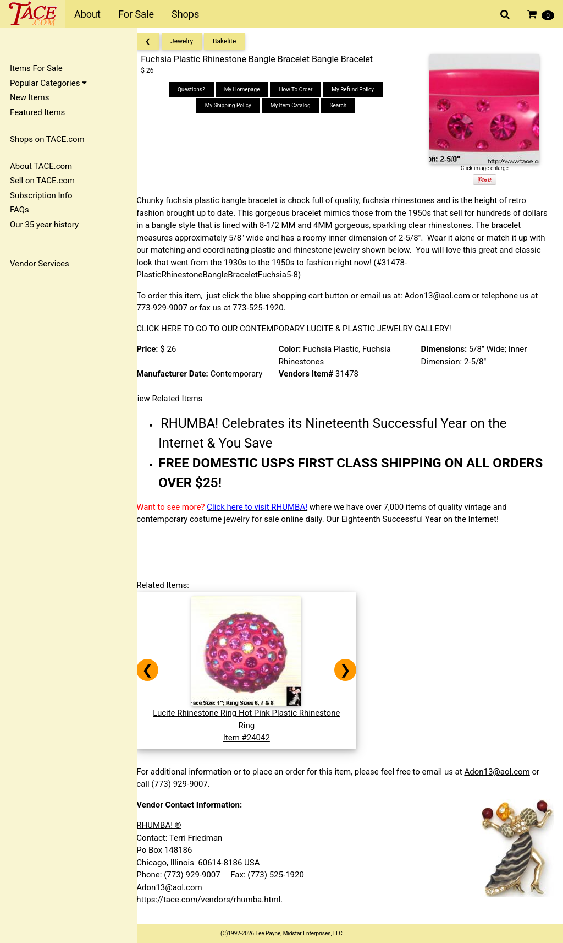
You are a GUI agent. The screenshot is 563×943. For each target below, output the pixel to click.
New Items (29, 97)
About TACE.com (41, 166)
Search (344, 105)
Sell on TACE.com (42, 181)
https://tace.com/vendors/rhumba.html (218, 899)
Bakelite (234, 41)
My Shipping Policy (235, 105)
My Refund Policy (359, 89)
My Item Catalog (297, 105)
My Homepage (248, 89)
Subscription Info (41, 195)
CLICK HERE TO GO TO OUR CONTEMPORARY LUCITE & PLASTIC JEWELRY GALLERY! (303, 329)
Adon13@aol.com (446, 296)
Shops (185, 14)
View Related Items (177, 399)
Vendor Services (39, 264)
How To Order (302, 89)
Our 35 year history (44, 225)
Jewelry (191, 41)
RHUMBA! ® (168, 825)
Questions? (198, 89)
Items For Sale (36, 68)
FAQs (19, 210)
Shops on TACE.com (47, 139)
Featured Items (37, 112)
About (87, 14)
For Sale (136, 14)
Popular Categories (48, 83)
